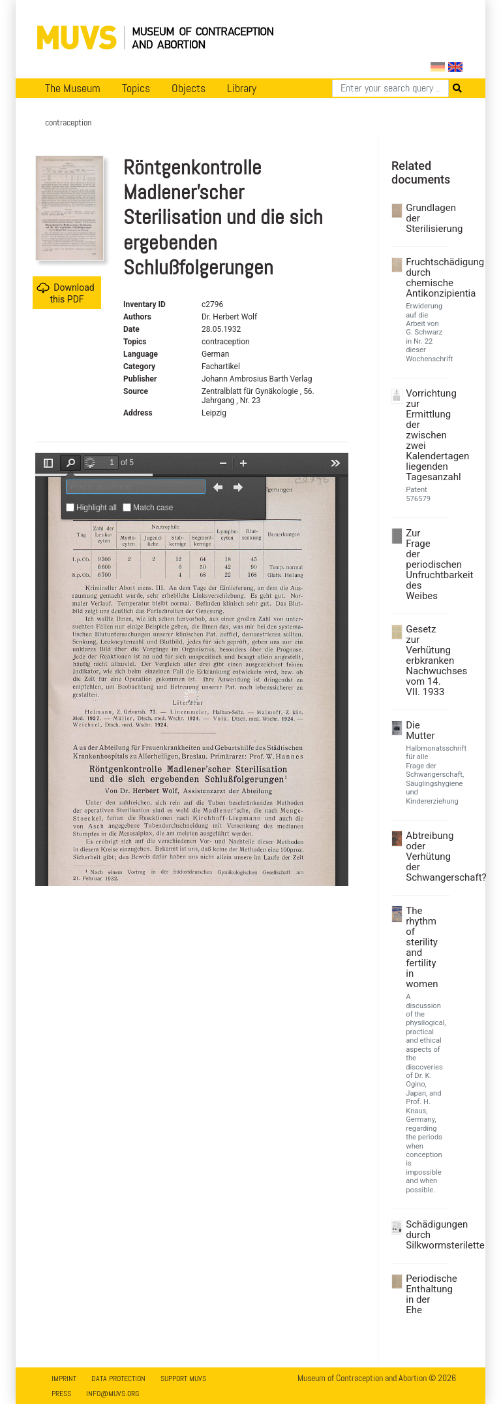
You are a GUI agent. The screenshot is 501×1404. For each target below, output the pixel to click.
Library (241, 88)
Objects (188, 88)
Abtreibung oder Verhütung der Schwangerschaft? (426, 856)
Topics (136, 88)
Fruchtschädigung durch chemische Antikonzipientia (426, 278)
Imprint (64, 1378)
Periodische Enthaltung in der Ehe (426, 1294)
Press (61, 1393)
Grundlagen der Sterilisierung (426, 218)
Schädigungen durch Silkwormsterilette (426, 1234)
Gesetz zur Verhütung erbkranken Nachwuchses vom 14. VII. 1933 (426, 660)
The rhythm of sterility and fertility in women (422, 947)
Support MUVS (183, 1378)
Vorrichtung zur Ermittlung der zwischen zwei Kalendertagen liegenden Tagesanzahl (426, 435)
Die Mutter (420, 730)
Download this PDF (65, 293)
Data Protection (118, 1378)
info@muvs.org (112, 1393)
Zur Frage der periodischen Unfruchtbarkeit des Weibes (426, 564)
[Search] (390, 88)
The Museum (72, 88)
